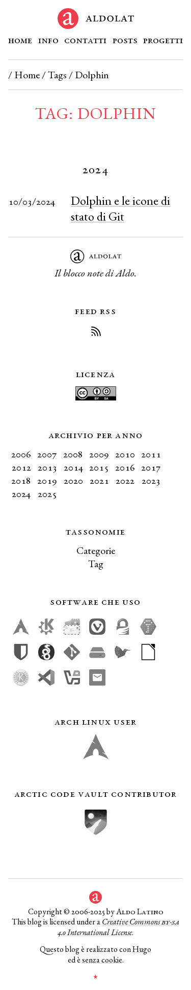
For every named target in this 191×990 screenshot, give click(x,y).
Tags (57, 74)
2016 (125, 467)
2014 (73, 467)
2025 (47, 493)
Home (20, 39)
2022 (125, 480)
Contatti (85, 39)
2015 (99, 467)
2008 (73, 453)
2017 (151, 467)
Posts (125, 39)
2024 (21, 493)
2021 (99, 480)
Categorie (95, 550)
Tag (95, 563)
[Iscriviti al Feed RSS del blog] (96, 333)
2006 (21, 453)
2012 (21, 467)
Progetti (163, 39)
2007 (47, 453)
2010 (125, 453)
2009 (99, 453)
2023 (151, 480)
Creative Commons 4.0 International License (118, 927)
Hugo (141, 949)
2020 (73, 480)
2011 (151, 453)
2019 (47, 480)
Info (48, 39)
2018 (21, 480)
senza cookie (102, 959)
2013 (47, 467)
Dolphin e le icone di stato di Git (120, 208)
